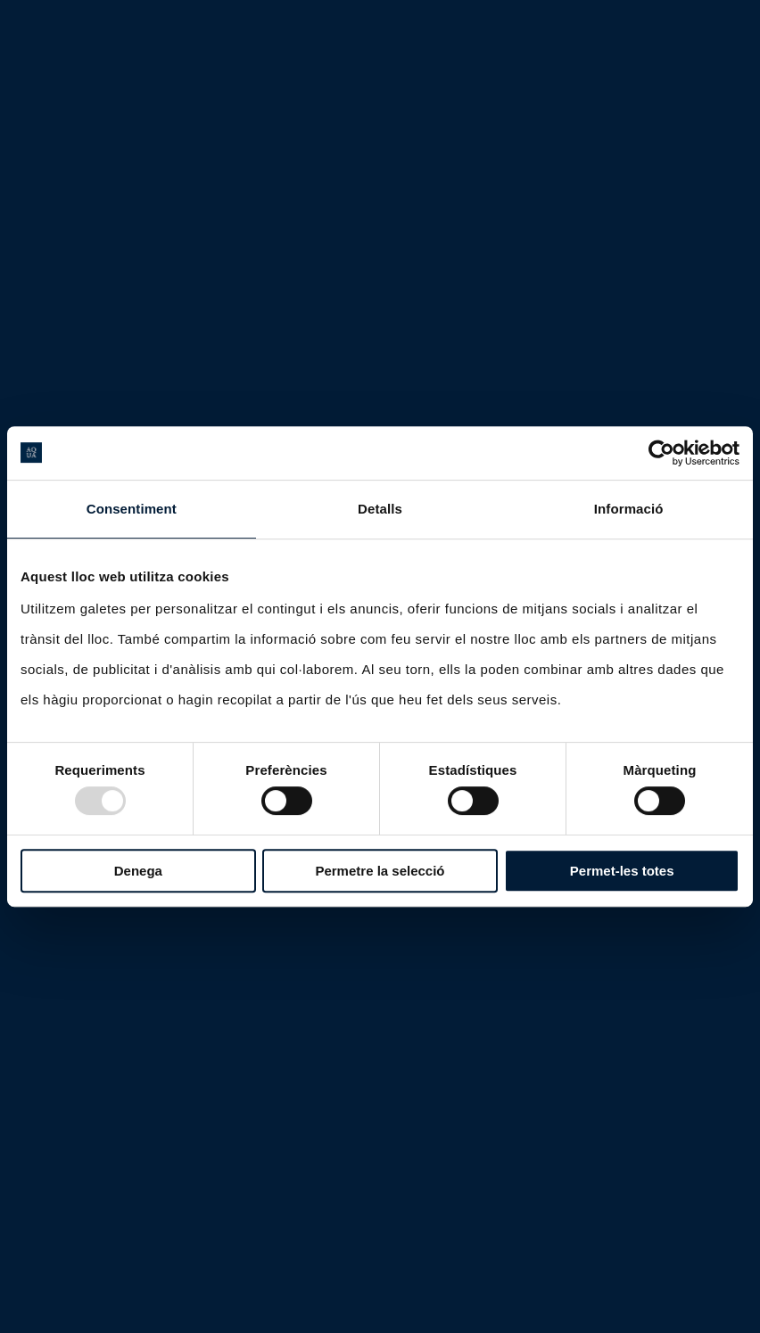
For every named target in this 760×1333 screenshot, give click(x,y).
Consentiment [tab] (132, 508)
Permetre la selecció (379, 870)
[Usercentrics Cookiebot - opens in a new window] (661, 453)
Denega (138, 870)
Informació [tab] (629, 508)
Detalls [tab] (380, 508)
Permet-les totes (622, 870)
